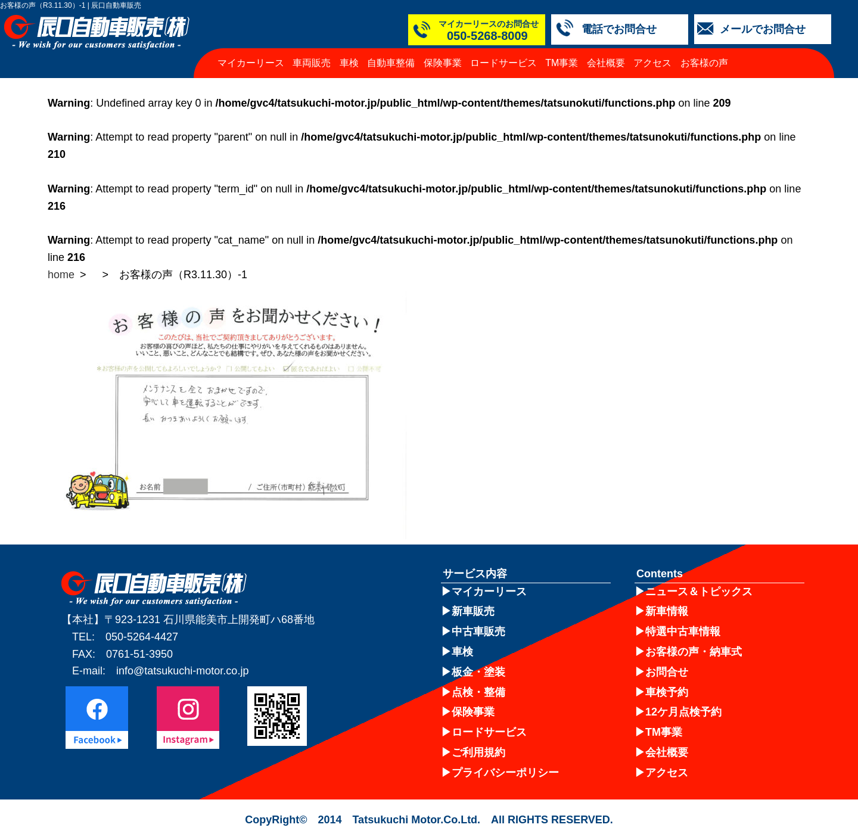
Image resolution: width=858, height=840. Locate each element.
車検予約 (666, 692)
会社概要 (606, 63)
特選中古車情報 (682, 631)
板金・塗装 (478, 672)
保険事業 (443, 63)
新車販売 (473, 611)
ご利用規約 (478, 752)
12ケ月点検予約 (683, 712)
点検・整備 (478, 692)
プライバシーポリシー (505, 773)
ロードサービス (503, 63)
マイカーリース (250, 63)
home (61, 275)
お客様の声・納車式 (693, 652)
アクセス (652, 63)
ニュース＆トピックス (699, 592)
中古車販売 (478, 631)
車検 (349, 63)
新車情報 (666, 611)
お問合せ (666, 672)
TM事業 (561, 63)
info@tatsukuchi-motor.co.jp (182, 671)
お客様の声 (704, 63)
